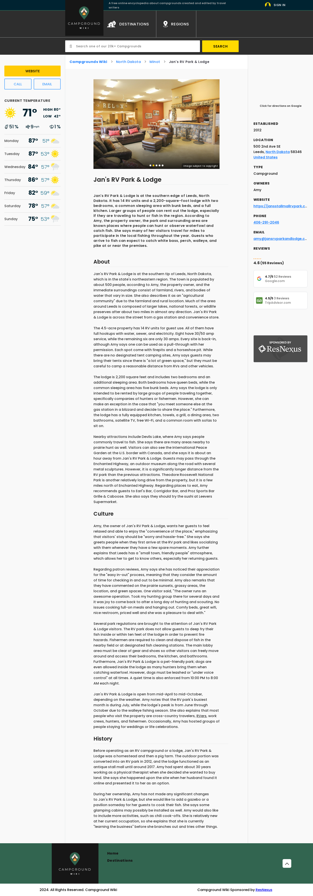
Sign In (280, 5)
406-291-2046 (266, 222)
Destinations (120, 860)
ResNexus (264, 889)
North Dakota (128, 61)
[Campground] (75, 863)
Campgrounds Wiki (88, 61)
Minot (155, 61)
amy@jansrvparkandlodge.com (282, 238)
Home (113, 853)
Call (18, 84)
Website (32, 71)
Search (220, 46)
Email (47, 84)
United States (265, 157)
